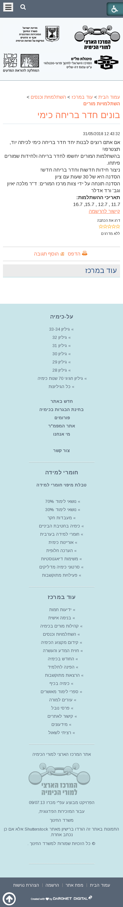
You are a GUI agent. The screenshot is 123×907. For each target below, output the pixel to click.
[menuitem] (100, 884)
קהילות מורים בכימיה (59, 626)
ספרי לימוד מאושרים (59, 691)
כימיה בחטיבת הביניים (59, 526)
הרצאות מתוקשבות (62, 675)
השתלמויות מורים (101, 103)
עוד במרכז (82, 97)
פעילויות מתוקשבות (59, 575)
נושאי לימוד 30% (60, 509)
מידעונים (59, 724)
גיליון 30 (59, 353)
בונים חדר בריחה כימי (78, 115)
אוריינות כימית (60, 542)
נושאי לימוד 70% (60, 501)
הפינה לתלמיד (60, 667)
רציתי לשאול (59, 732)
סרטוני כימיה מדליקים (59, 567)
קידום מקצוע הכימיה (59, 642)
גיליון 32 (59, 337)
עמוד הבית (109, 97)
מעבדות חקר (60, 517)
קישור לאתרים (59, 716)
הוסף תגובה (46, 254)
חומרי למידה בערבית (59, 534)
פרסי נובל (60, 708)
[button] (23, 7)
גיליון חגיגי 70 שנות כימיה (59, 378)
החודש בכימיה (60, 658)
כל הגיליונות (60, 386)
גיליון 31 (59, 345)
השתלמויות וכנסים (48, 97)
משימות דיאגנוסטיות (59, 558)
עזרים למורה (60, 699)
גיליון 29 (59, 362)
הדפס (74, 254)
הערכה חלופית (59, 550)
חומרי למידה (61, 472)
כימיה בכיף (60, 683)
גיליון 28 (59, 370)
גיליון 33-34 (59, 329)
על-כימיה (61, 317)
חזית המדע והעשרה (60, 650)
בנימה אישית (59, 617)
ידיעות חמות (60, 609)
